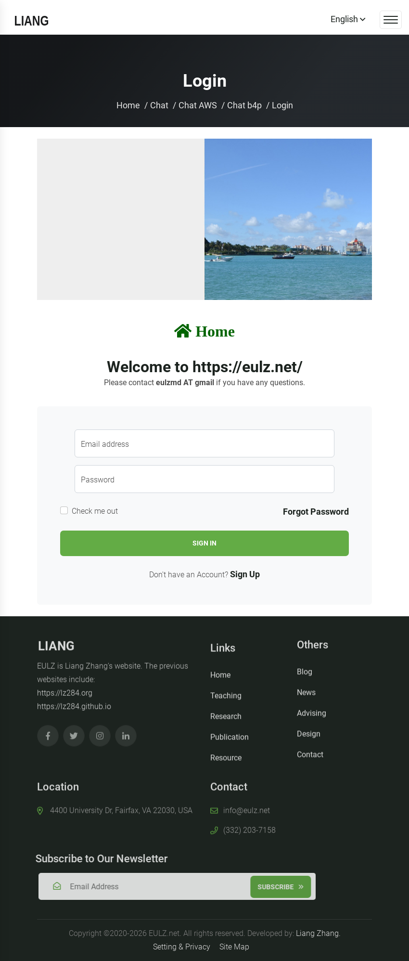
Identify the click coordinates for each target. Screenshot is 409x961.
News (306, 688)
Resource (226, 761)
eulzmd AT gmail (185, 382)
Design (308, 730)
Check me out (95, 511)
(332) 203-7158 (249, 826)
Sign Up (245, 574)
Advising (311, 709)
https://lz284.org (64, 689)
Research (226, 719)
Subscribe (284, 887)
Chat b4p (244, 105)
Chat (159, 105)
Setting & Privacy (181, 946)
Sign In (204, 543)
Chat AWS (198, 105)
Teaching (226, 698)
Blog (304, 668)
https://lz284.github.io (74, 703)
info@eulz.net (246, 807)
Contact (310, 750)
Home (128, 105)
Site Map (234, 946)
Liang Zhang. (318, 933)
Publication (229, 740)
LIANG (56, 643)
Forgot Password (316, 511)
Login (282, 105)
